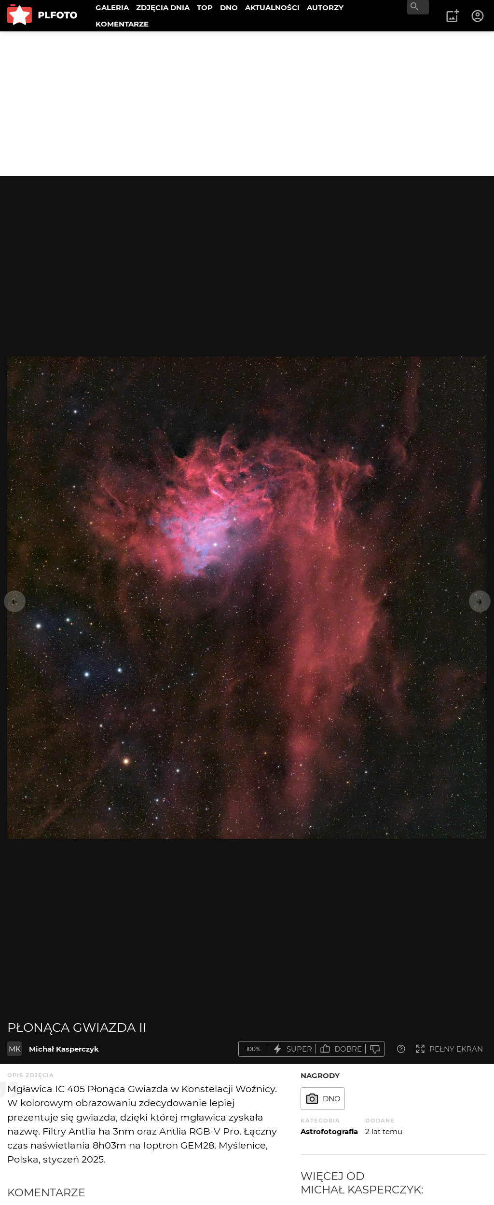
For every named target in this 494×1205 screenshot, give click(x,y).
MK (15, 1049)
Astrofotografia (329, 1131)
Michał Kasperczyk (64, 1049)
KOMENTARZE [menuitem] (122, 23)
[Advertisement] (247, 103)
